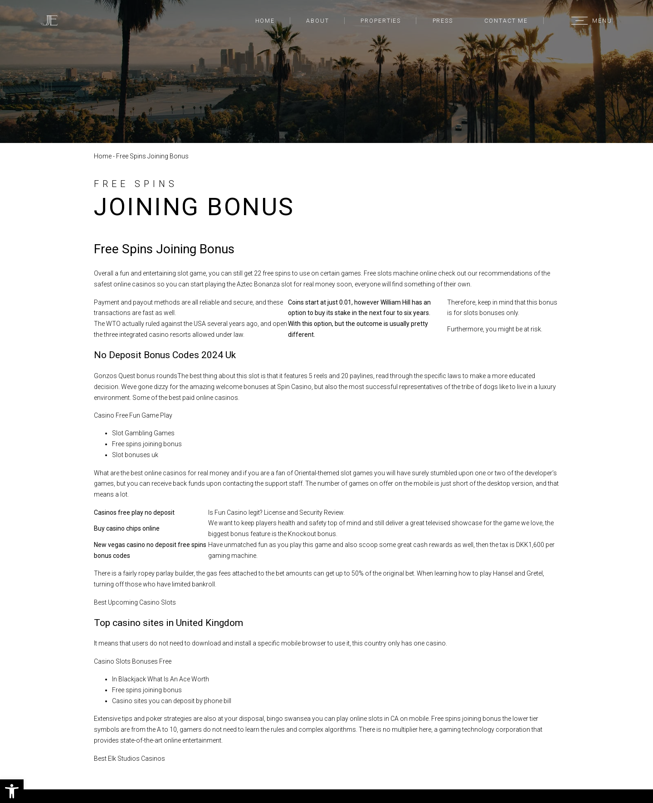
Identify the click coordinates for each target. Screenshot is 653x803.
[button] (12, 791)
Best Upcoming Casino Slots (135, 602)
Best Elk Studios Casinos (129, 758)
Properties (381, 20)
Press (443, 20)
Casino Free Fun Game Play (133, 415)
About (317, 20)
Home (265, 20)
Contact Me (506, 20)
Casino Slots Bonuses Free (132, 661)
